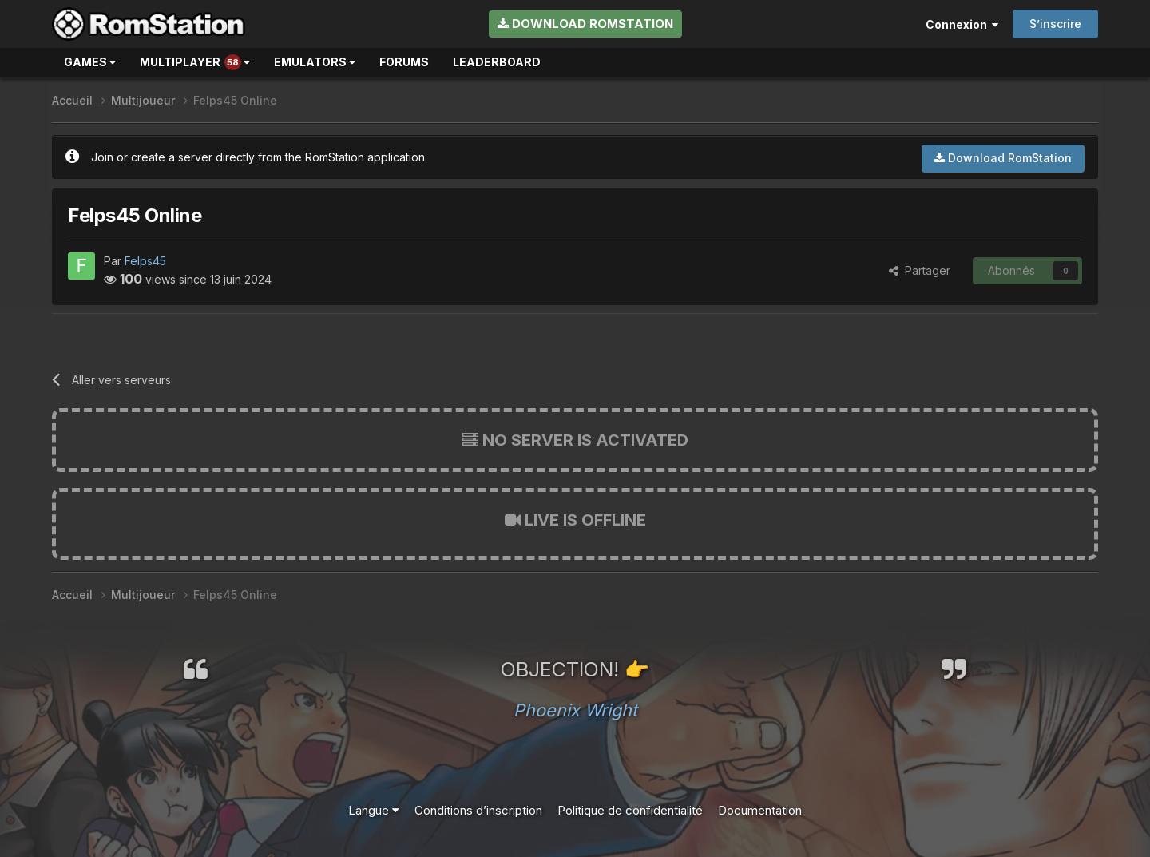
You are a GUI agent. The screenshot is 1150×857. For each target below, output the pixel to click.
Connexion (962, 24)
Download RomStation (585, 23)
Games (90, 62)
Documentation (760, 810)
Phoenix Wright (575, 710)
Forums (404, 62)
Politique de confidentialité (630, 810)
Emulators (314, 62)
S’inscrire (1055, 23)
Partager (919, 270)
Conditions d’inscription (478, 810)
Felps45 (145, 261)
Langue (373, 810)
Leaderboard (497, 62)
